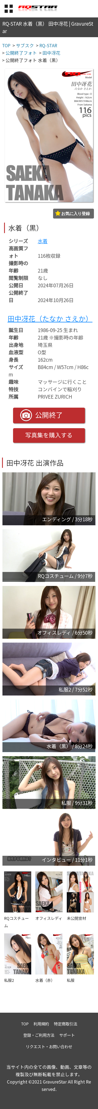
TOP (25, 1024)
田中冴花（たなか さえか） (50, 318)
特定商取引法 (65, 1024)
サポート (67, 1035)
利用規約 (41, 1024)
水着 (43, 240)
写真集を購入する (49, 435)
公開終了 (41, 415)
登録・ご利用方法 (38, 1035)
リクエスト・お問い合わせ (49, 1046)
